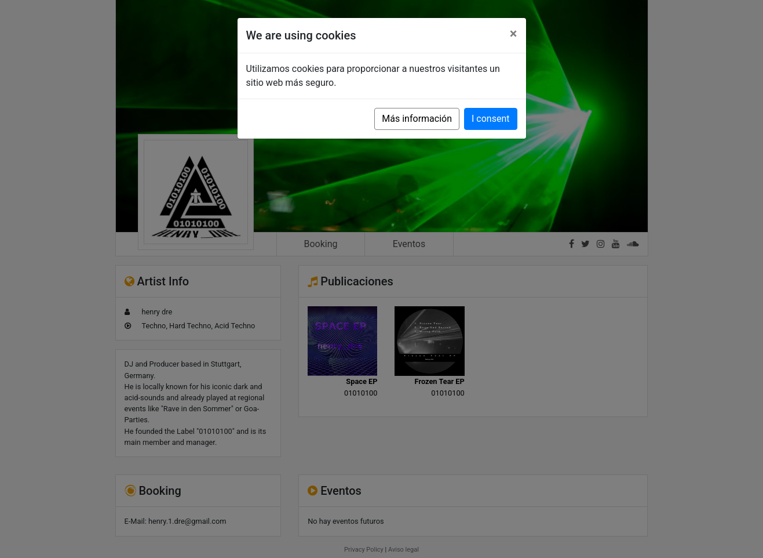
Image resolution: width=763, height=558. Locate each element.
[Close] (513, 33)
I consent (490, 118)
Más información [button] (417, 118)
